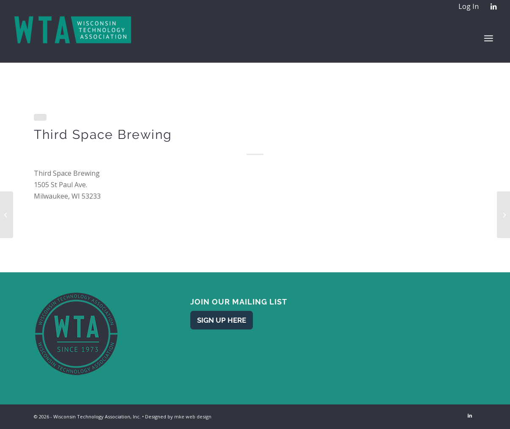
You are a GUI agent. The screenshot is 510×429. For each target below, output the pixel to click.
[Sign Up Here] (221, 320)
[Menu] (488, 38)
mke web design (192, 416)
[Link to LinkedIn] (493, 6)
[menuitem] (468, 6)
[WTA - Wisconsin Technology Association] (73, 38)
